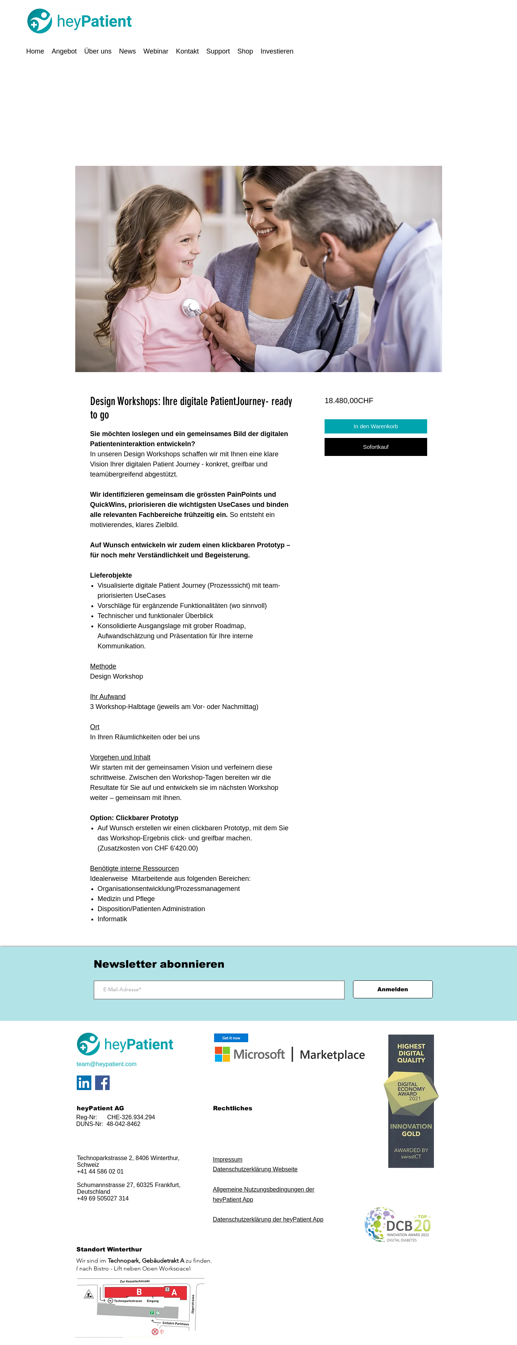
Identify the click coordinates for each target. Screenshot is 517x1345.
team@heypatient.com (107, 1064)
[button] (64, 51)
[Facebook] (102, 1082)
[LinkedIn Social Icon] (84, 1082)
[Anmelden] (393, 989)
